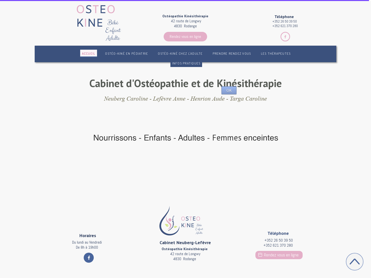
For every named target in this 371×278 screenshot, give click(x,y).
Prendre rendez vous (232, 53)
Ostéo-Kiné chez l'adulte (180, 53)
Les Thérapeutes (276, 53)
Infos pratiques (186, 63)
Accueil (89, 53)
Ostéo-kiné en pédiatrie (126, 53)
